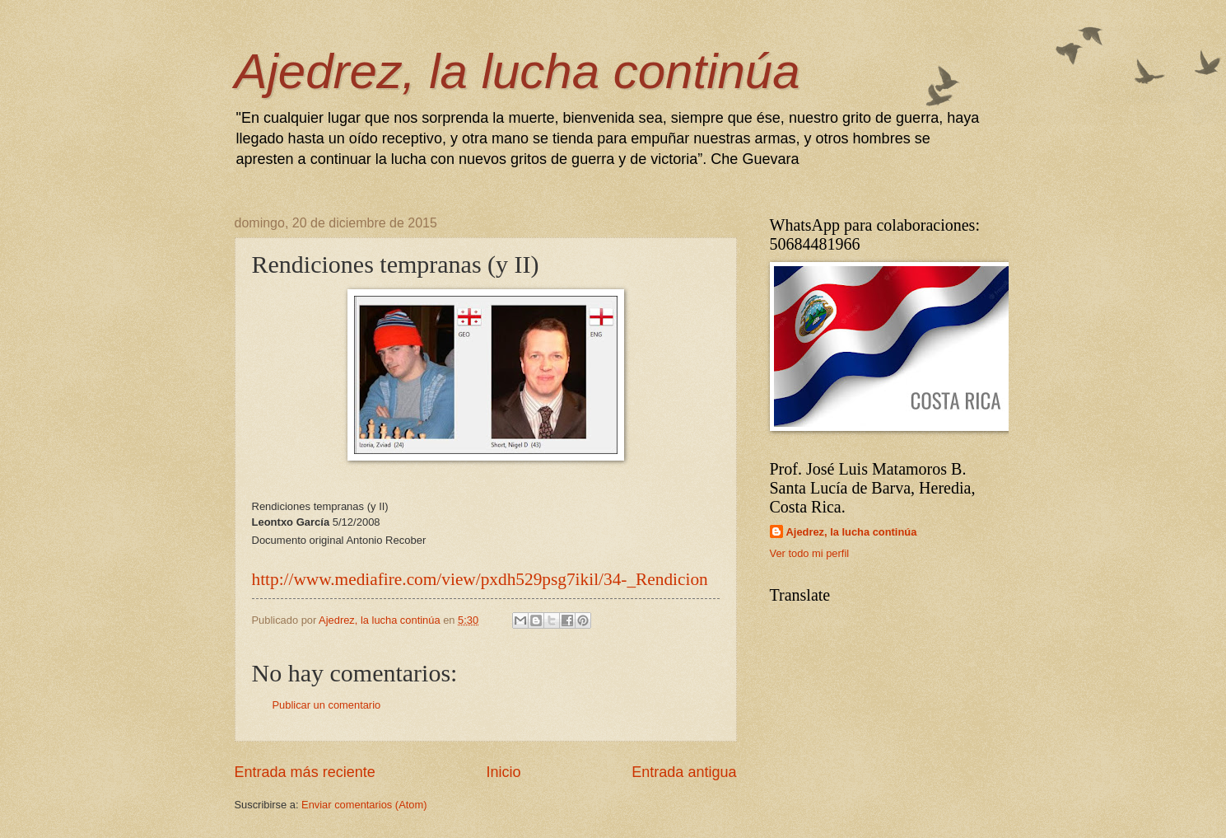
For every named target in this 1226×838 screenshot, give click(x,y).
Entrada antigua (684, 772)
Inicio (503, 772)
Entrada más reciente (305, 772)
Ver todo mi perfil (810, 553)
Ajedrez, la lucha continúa (517, 71)
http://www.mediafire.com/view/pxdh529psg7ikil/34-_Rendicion (480, 579)
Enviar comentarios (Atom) (364, 804)
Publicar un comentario (327, 705)
